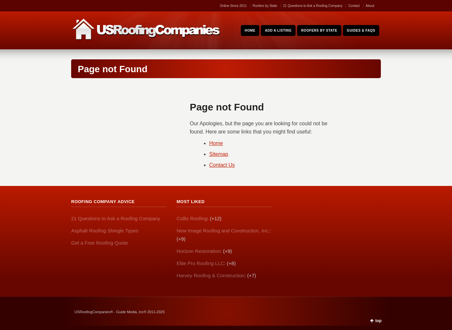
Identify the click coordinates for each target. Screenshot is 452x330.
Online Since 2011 (233, 6)
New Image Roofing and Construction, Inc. (223, 230)
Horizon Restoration (198, 251)
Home (216, 143)
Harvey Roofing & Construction (210, 275)
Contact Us (222, 165)
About (370, 6)
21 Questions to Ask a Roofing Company (312, 6)
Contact (353, 6)
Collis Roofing (192, 218)
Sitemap (218, 154)
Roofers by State (265, 6)
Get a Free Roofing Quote (99, 243)
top (378, 320)
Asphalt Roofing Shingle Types (104, 230)
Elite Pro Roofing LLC (200, 263)
